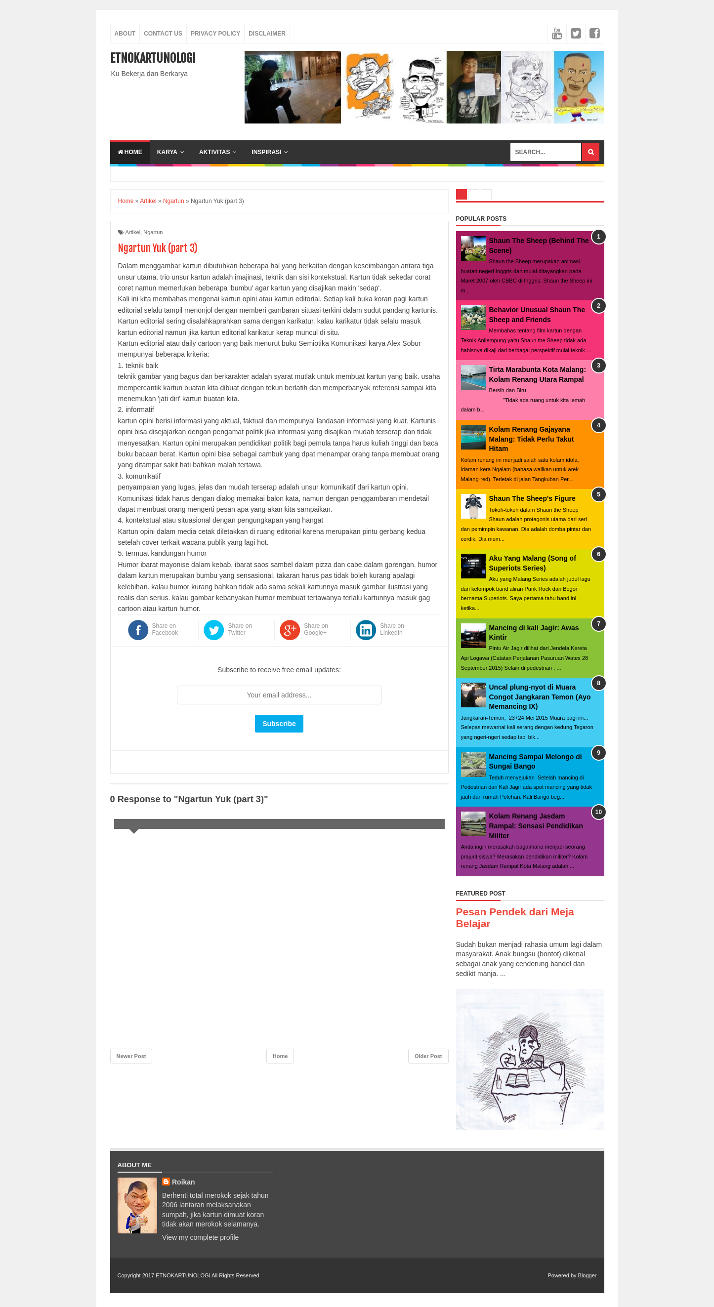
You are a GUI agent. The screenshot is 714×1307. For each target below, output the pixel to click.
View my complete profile (200, 1237)
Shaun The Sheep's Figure (532, 498)
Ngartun (153, 232)
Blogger (587, 1275)
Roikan (183, 1182)
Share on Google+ (316, 629)
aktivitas (214, 152)
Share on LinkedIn (392, 629)
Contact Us (163, 33)
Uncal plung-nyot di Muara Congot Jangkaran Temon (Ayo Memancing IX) (540, 696)
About (125, 33)
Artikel (133, 232)
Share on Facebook (165, 629)
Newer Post (131, 1056)
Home (130, 152)
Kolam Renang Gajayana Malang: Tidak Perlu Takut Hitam (531, 438)
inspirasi (266, 152)
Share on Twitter (240, 629)
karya (167, 152)
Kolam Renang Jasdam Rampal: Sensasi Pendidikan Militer (536, 825)
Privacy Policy (215, 33)
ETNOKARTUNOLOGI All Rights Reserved (207, 1275)
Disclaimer (267, 33)
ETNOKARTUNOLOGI (153, 58)
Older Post (428, 1056)
